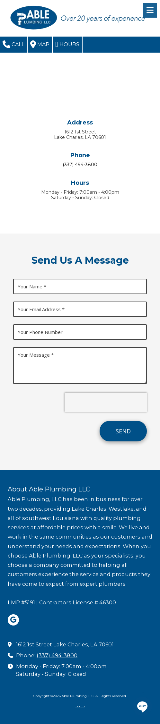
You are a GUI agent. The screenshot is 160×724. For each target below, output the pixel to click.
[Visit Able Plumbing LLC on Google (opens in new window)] (13, 620)
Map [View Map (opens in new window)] (39, 44)
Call (13, 44)
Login (80, 706)
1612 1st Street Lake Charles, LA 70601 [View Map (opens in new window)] (65, 644)
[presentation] (106, 402)
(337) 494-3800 (57, 655)
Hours (67, 44)
